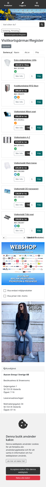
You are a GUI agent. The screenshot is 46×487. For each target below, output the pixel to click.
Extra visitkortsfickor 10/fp (25, 60)
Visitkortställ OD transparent (26, 189)
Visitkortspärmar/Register (15, 34)
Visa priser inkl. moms (17, 296)
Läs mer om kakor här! (16, 461)
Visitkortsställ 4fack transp (25, 163)
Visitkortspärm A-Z (22, 137)
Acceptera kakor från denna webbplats (23, 471)
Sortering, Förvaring (11, 31)
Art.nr (27, 52)
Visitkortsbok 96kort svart (25, 112)
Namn (16, 52)
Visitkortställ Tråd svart (24, 214)
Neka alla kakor (23, 477)
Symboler (6, 46)
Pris (37, 52)
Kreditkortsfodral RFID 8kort (26, 86)
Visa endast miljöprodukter (19, 290)
